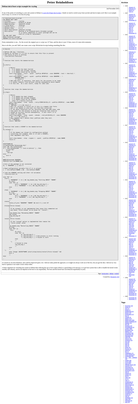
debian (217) (128, 318)
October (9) (132, 175)
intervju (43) (128, 339)
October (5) (132, 121)
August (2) (132, 172)
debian (111, 320)
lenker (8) (127, 347)
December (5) (132, 159)
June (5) (131, 99)
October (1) (132, 46)
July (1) (131, 57)
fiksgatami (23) (129, 330)
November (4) (132, 47)
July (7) (131, 208)
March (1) (131, 10)
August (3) (132, 118)
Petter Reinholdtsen (60, 2)
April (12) (131, 223)
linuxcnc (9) (128, 349)
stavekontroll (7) (129, 389)
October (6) (132, 194)
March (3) (131, 53)
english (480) (128, 329)
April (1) (131, 11)
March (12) (132, 282)
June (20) (131, 226)
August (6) (132, 228)
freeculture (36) (129, 333)
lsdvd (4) (127, 350)
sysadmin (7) (128, 393)
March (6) (131, 241)
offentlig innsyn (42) (130, 364)
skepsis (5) (128, 386)
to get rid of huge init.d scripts (52, 13)
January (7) (132, 162)
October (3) (132, 157)
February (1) (132, 24)
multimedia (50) (129, 356)
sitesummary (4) (129, 385)
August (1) (132, 43)
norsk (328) (128, 362)
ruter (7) (127, 380)
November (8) (132, 158)
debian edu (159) (129, 320)
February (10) (132, 220)
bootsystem (105, 320)
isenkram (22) (129, 340)
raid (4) (127, 372)
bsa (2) (127, 316)
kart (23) (127, 341)
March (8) (131, 184)
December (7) (132, 236)
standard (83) (128, 387)
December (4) (132, 106)
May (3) (131, 40)
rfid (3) (127, 376)
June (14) (131, 264)
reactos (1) (128, 373)
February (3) (132, 16)
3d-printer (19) (129, 306)
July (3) (131, 70)
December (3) (132, 178)
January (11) (132, 200)
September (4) (133, 250)
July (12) (131, 266)
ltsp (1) (127, 352)
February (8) (132, 280)
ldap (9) (127, 344)
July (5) (131, 116)
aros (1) (127, 308)
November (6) (132, 177)
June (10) (131, 207)
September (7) (133, 269)
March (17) (132, 221)
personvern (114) (129, 370)
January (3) (132, 36)
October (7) (132, 213)
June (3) (131, 286)
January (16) (132, 239)
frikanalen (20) (129, 336)
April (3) (131, 19)
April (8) (131, 148)
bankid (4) (128, 310)
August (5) (132, 154)
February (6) (132, 164)
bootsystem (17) (129, 314)
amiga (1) (127, 307)
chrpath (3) (128, 317)
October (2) (132, 251)
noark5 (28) (128, 360)
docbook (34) (128, 326)
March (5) (131, 112)
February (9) (132, 201)
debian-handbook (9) (130, 321)
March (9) (131, 203)
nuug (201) (128, 363)
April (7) (131, 185)
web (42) (127, 402)
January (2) (132, 65)
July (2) (131, 31)
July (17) (131, 227)
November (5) (132, 297)
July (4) (131, 287)
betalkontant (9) (129, 311)
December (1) (132, 20)
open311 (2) (128, 366)
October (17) (132, 231)
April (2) (131, 39)
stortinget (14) (129, 390)
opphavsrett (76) (129, 369)
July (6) (131, 171)
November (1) (132, 90)
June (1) (131, 30)
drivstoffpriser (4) (129, 327)
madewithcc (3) (129, 353)
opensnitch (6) (129, 367)
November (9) (132, 214)
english (116, 320)
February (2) (132, 8)
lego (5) (127, 346)
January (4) (132, 14)
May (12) (131, 224)
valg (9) (127, 396)
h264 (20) (127, 337)
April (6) (131, 204)
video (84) (128, 399)
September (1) (133, 44)
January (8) (132, 279)
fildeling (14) (128, 331)
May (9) (131, 205)
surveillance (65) (129, 392)
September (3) (133, 119)
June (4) (131, 170)
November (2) (132, 122)
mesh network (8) (130, 354)
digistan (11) (128, 323)
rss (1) (127, 379)
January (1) (132, 7)
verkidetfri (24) (129, 398)
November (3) (132, 139)
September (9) (133, 230)
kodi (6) (127, 343)
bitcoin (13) (128, 313)
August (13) (132, 267)
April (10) (131, 283)
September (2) (133, 155)
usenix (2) (127, 395)
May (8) (131, 149)
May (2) (131, 98)
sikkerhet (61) (129, 383)
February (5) (132, 111)
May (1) (131, 29)
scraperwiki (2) (129, 382)
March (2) (131, 17)
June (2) (131, 56)
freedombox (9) (129, 334)
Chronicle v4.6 (114, 323)
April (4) (131, 167)
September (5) (133, 193)
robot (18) (127, 377)
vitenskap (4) (128, 400)
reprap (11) (128, 375)
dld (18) (127, 324)
